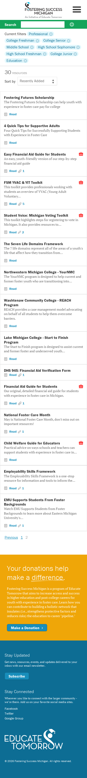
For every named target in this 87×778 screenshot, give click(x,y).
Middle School (17, 47)
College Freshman (20, 40)
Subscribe (17, 676)
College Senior (54, 40)
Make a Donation (27, 627)
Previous (11, 537)
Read (12, 114)
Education (14, 60)
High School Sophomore (56, 47)
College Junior (61, 53)
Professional (38, 33)
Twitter (9, 713)
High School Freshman (24, 53)
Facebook (11, 708)
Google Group (14, 718)
